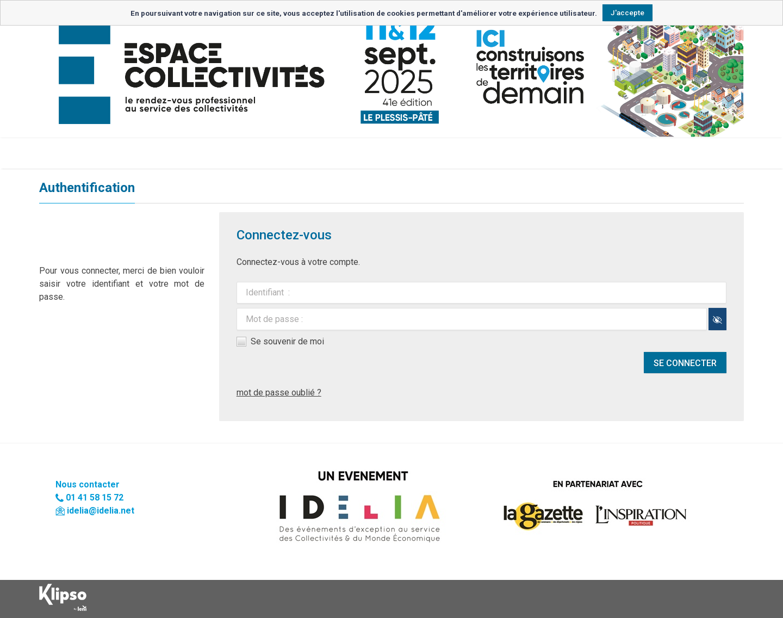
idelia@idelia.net (100, 510)
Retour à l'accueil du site (88, 153)
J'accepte (627, 12)
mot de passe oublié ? (279, 392)
